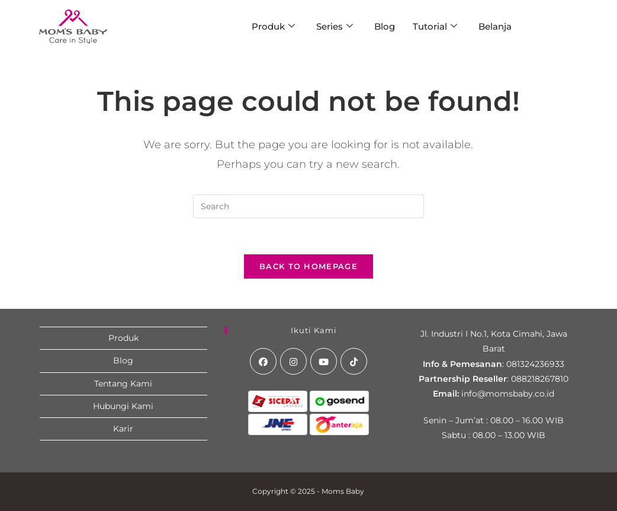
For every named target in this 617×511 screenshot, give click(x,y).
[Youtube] (323, 361)
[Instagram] (293, 361)
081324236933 (535, 364)
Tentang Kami (123, 383)
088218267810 (539, 378)
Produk (273, 27)
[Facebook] (263, 361)
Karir (123, 428)
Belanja (495, 26)
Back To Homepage (308, 266)
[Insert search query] (308, 206)
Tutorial (435, 27)
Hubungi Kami (123, 406)
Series (334, 27)
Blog (384, 26)
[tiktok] (353, 361)
